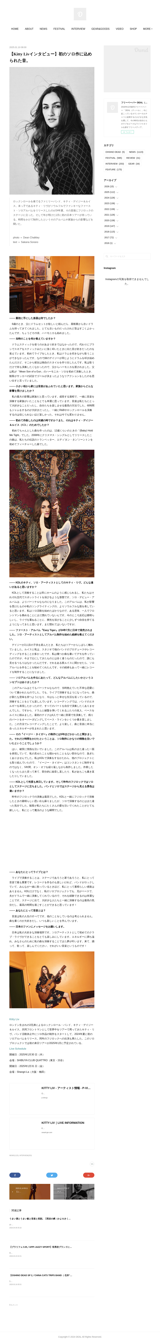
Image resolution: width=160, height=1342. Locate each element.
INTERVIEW (90, 29)
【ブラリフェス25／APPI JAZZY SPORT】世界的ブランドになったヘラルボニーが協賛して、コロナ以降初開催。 (65, 1247)
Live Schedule (17, 1048)
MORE (131, 29)
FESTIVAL (71, 29)
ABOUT (41, 29)
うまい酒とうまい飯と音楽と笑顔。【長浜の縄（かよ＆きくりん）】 (43, 1218)
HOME (27, 29)
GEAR (134, 163)
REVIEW (133, 158)
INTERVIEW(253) (26, 1155)
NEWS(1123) (14, 1155)
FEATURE (113, 169)
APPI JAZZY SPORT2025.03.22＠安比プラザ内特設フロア (34, 1253)
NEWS (55, 29)
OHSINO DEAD (115, 152)
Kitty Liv (14, 1019)
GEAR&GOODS (112, 29)
